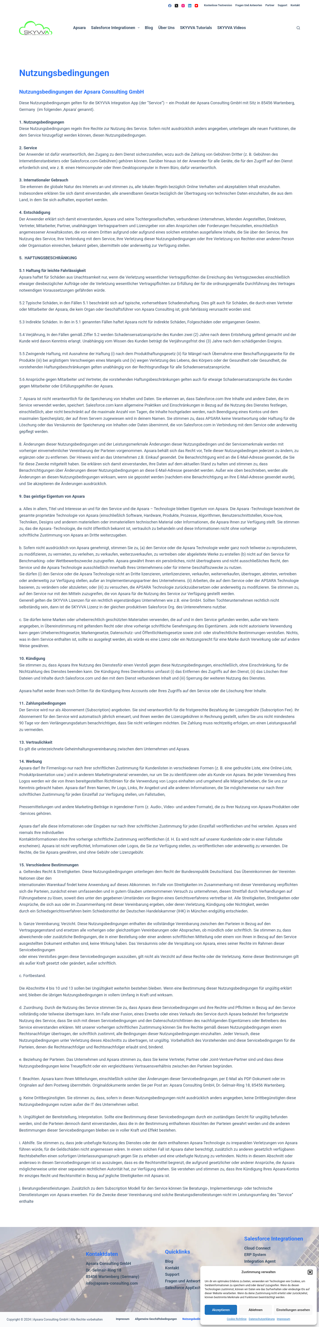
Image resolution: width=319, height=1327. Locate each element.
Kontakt (295, 5)
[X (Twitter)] (176, 5)
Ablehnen (256, 1310)
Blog (149, 27)
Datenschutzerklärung (262, 1319)
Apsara (79, 27)
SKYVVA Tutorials (196, 27)
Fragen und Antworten (248, 5)
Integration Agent (260, 1261)
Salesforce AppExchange (187, 1287)
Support (282, 5)
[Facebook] (169, 5)
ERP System (255, 1254)
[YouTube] (196, 5)
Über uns (166, 27)
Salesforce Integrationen (116, 27)
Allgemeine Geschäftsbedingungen (156, 1319)
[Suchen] (298, 27)
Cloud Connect (257, 1248)
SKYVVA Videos (231, 27)
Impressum (283, 1319)
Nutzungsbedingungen (195, 1319)
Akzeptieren (221, 1310)
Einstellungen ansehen (293, 1310)
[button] (310, 1272)
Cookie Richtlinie (237, 1319)
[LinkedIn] (189, 5)
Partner (269, 5)
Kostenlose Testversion (218, 5)
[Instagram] (183, 5)
